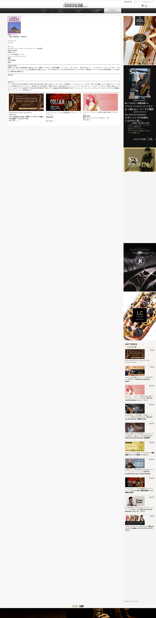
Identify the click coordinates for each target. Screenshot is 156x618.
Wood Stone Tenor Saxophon (20, 113)
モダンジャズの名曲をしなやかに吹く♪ (139, 453)
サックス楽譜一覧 (133, 133)
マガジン (61, 10)
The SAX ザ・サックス (131, 601)
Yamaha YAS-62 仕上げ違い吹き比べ (137, 526)
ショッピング (78, 10)
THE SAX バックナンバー (136, 129)
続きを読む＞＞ (14, 120)
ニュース (43, 10)
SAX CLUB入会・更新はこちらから (139, 131)
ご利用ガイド (136, 1)
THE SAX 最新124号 (134, 127)
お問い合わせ (150, 1)
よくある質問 (143, 1)
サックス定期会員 (95, 10)
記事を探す (112, 10)
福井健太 (10, 42)
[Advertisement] (140, 565)
